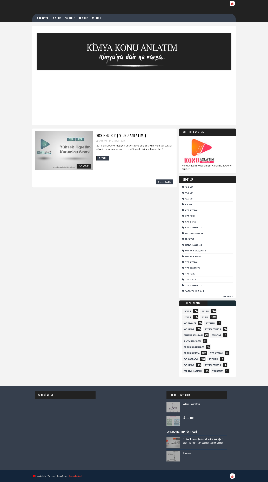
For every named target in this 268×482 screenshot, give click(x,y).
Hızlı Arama (190, 303)
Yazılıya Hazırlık (191, 291)
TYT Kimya (187, 279)
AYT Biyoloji (188, 210)
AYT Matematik (190, 227)
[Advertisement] (134, 94)
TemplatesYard (78, 476)
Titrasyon (188, 453)
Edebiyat (186, 239)
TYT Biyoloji (188, 262)
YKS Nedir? (77, 166)
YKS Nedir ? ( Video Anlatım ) (114, 135)
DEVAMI (96, 158)
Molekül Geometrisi (192, 404)
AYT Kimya (187, 221)
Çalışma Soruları (191, 233)
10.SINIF (74, 18)
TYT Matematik (190, 285)
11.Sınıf (185, 193)
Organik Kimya (190, 256)
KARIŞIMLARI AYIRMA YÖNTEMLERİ (183, 431)
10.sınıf (185, 187)
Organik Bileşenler (192, 250)
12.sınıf (185, 198)
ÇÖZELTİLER (189, 417)
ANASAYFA (46, 18)
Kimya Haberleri (190, 245)
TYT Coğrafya (189, 268)
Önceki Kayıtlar (157, 182)
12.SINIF (101, 18)
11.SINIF (87, 18)
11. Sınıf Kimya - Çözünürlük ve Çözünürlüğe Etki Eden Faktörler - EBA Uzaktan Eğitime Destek (205, 440)
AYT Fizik (186, 216)
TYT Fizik (186, 273)
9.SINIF (61, 18)
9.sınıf (185, 204)
